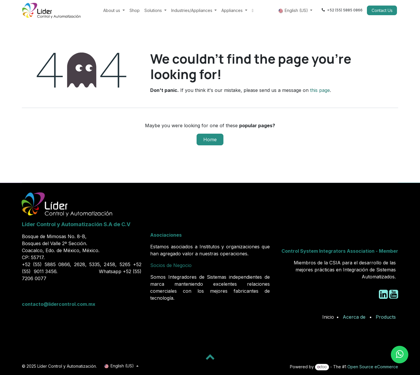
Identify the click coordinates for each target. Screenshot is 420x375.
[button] (210, 357)
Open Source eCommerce (372, 366)
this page (320, 90)
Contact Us (382, 10)
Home (210, 139)
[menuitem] (114, 10)
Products (386, 317)
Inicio (328, 317)
